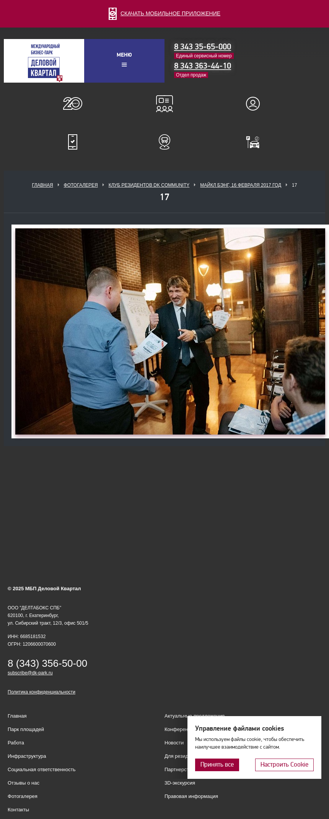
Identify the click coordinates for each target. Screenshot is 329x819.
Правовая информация (191, 796)
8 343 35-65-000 (202, 46)
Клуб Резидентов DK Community (149, 185)
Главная (42, 185)
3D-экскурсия (179, 783)
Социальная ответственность (42, 769)
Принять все (217, 764)
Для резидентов (256, 103)
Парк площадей (26, 729)
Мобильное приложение (72, 142)
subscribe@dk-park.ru (30, 673)
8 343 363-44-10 (202, 65)
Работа (16, 743)
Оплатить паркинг (256, 142)
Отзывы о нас (23, 783)
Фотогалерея (81, 185)
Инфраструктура (27, 756)
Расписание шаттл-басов (164, 142)
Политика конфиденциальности (41, 692)
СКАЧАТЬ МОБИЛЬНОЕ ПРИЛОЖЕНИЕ (164, 13)
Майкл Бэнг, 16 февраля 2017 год (240, 185)
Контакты (18, 809)
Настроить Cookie (284, 764)
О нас (72, 103)
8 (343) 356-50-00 (47, 663)
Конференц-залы (164, 103)
